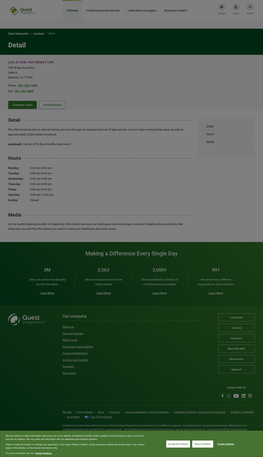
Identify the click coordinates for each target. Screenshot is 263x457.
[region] (131, 444)
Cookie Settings (225, 444)
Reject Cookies (203, 444)
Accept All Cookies (178, 444)
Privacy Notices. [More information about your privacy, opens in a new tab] (43, 453)
